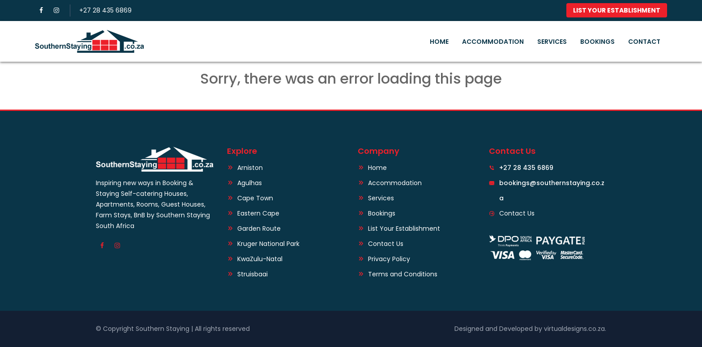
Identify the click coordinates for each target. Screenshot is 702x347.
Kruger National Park (268, 243)
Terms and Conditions (402, 274)
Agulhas (249, 182)
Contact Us (385, 243)
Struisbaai (252, 274)
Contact (644, 41)
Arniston (250, 167)
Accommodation (493, 41)
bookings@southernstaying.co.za (550, 182)
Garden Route (259, 228)
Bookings (597, 41)
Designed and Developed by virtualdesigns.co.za (529, 328)
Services (552, 41)
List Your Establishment (616, 10)
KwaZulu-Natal (260, 258)
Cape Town (255, 198)
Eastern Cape (258, 213)
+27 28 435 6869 (105, 10)
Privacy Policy (389, 258)
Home (439, 41)
